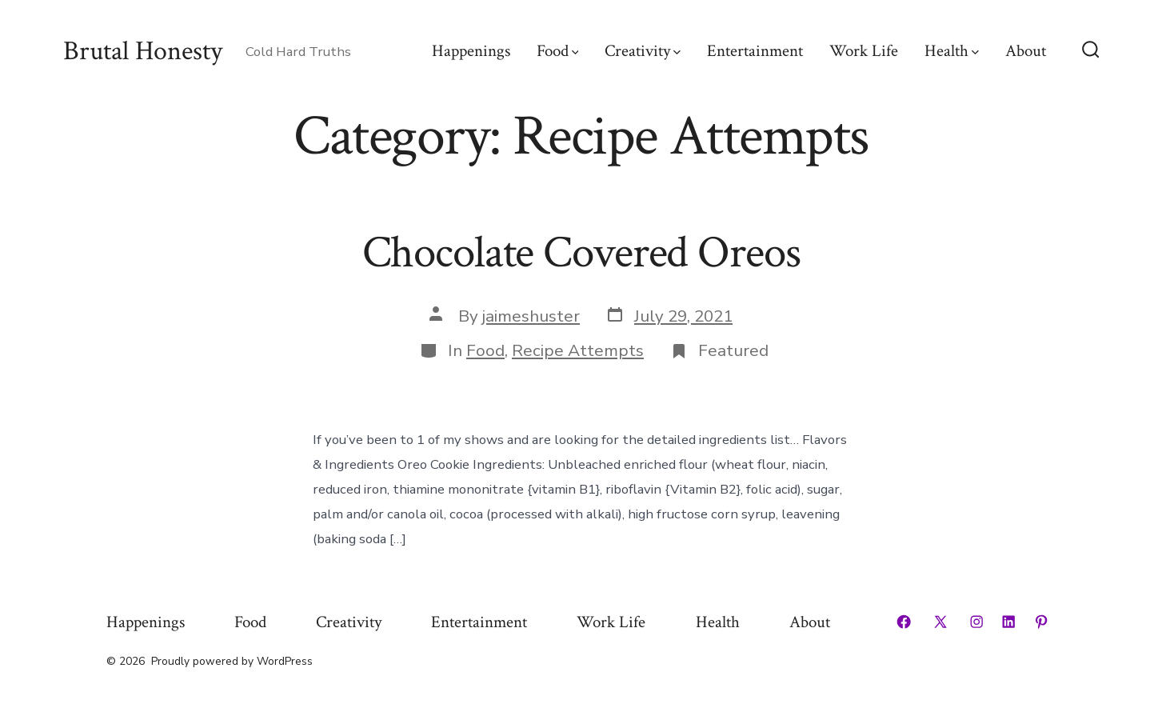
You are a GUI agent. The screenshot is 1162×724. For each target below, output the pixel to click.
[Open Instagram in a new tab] (976, 621)
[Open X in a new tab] (940, 621)
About (1025, 51)
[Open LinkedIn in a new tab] (1008, 621)
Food (558, 51)
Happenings (471, 51)
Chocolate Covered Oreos (581, 252)
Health (951, 51)
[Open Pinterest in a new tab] (1041, 621)
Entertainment (755, 51)
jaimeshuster (531, 316)
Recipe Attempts (578, 350)
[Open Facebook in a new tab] (903, 621)
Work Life (863, 51)
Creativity (643, 51)
